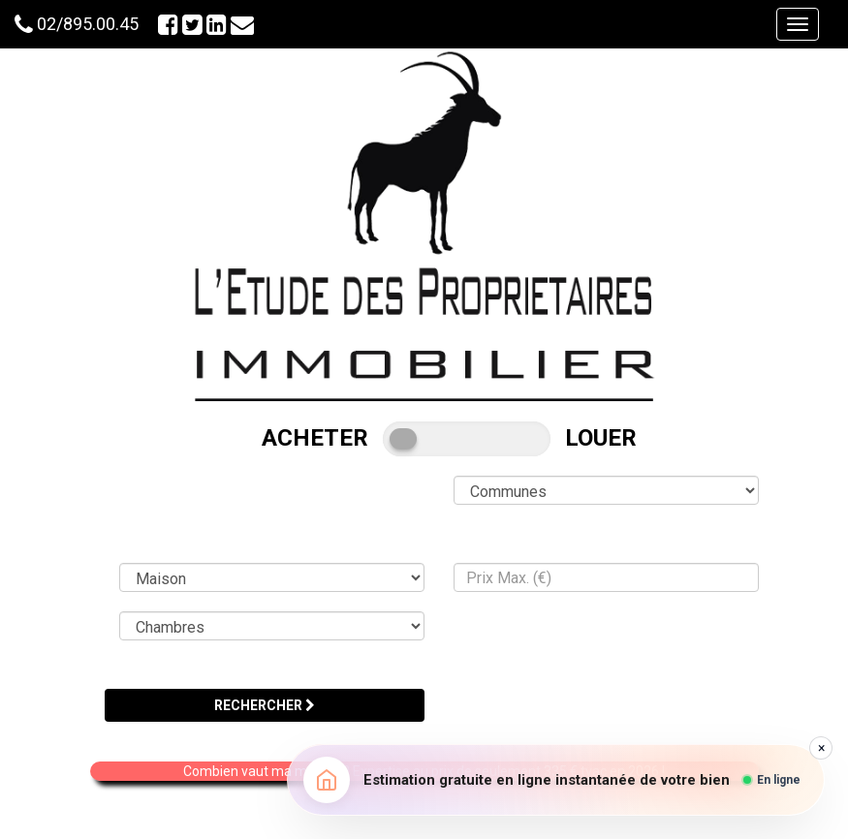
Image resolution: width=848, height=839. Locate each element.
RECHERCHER (264, 705)
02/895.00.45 (88, 24)
